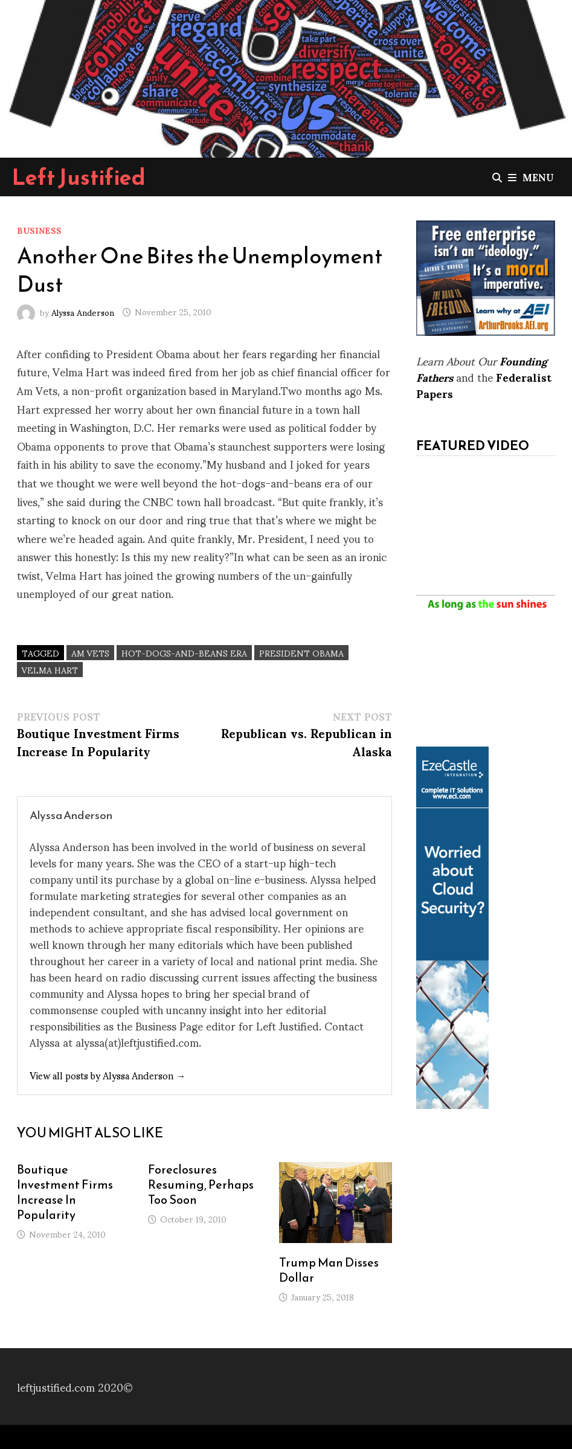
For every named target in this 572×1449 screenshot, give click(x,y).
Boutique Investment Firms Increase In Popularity (65, 1192)
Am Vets (90, 652)
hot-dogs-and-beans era (184, 652)
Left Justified (79, 177)
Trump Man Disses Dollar (329, 1270)
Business (39, 229)
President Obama (301, 652)
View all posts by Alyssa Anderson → (107, 1075)
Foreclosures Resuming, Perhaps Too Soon (201, 1184)
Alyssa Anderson (82, 311)
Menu (531, 176)
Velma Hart (50, 669)
